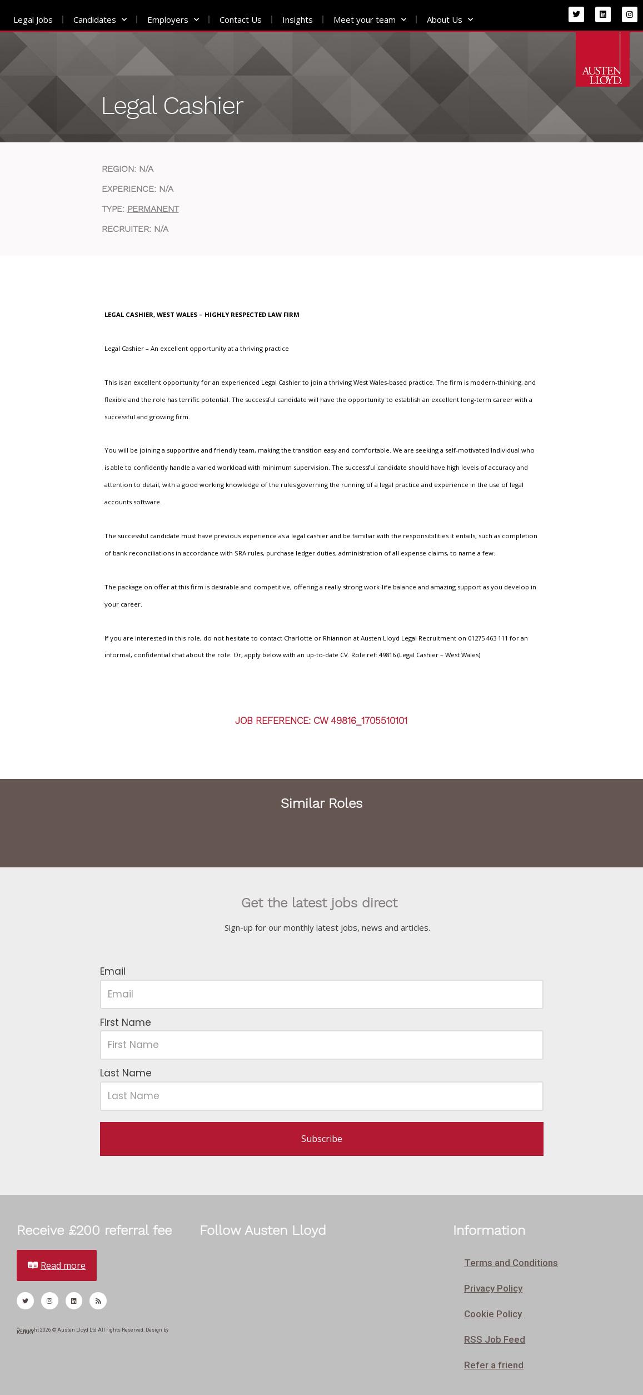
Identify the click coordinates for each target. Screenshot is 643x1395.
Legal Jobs (33, 19)
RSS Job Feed (494, 1339)
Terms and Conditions (511, 1262)
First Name (125, 1022)
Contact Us (241, 19)
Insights (297, 19)
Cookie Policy (493, 1313)
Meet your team (369, 19)
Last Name (126, 1073)
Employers (173, 19)
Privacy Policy (493, 1288)
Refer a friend (494, 1365)
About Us (450, 19)
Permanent (153, 208)
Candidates (100, 19)
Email (113, 971)
